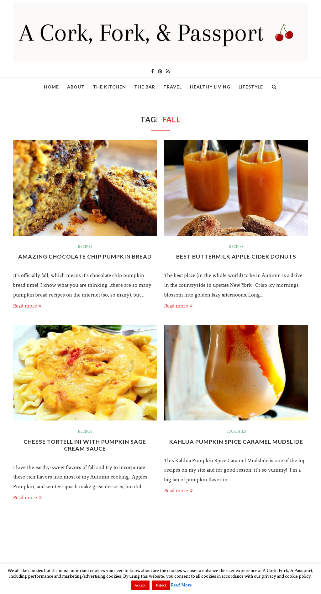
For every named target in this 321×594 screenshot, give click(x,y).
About (76, 86)
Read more (27, 306)
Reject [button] (161, 585)
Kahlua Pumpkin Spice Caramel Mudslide (236, 441)
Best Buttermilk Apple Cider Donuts (236, 256)
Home (51, 86)
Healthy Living (210, 86)
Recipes (85, 246)
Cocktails (236, 431)
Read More (181, 585)
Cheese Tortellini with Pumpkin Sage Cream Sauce (85, 445)
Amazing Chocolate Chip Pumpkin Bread (85, 256)
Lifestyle (251, 86)
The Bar (144, 86)
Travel (172, 86)
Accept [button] (140, 585)
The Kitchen (109, 86)
